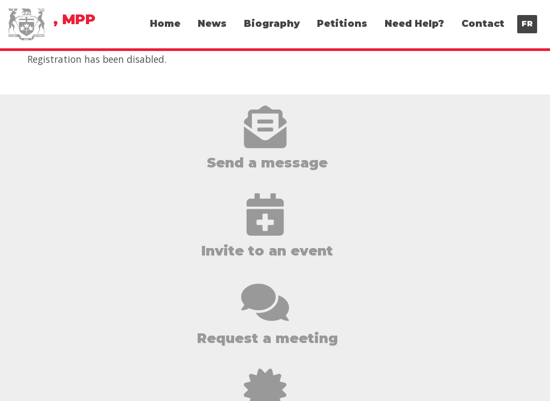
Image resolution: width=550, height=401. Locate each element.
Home (165, 23)
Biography (272, 23)
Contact (482, 23)
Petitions (342, 23)
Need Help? (414, 23)
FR (527, 23)
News (212, 23)
